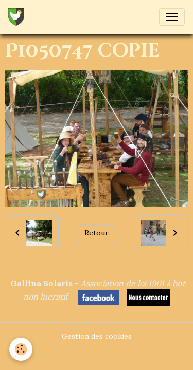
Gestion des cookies (97, 336)
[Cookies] (20, 349)
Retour (96, 232)
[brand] (18, 17)
